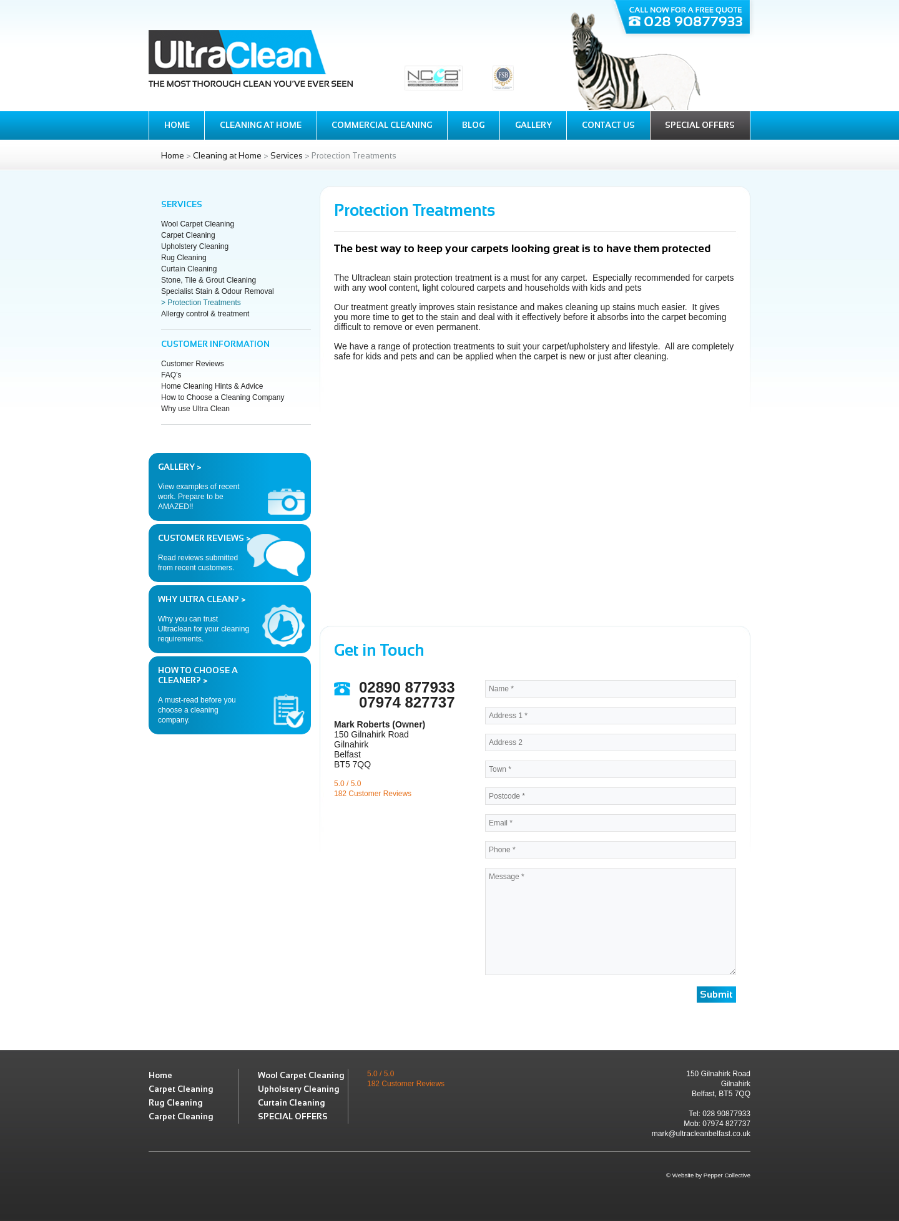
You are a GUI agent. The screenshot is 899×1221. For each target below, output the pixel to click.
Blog (473, 125)
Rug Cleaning (184, 257)
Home (177, 125)
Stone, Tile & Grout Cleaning (208, 280)
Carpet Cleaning (188, 235)
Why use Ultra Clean (195, 408)
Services (286, 155)
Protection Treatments (203, 302)
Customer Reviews (192, 363)
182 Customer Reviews (372, 793)
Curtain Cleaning (189, 269)
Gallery (533, 125)
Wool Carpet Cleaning (197, 224)
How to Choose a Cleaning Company (222, 397)
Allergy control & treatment (205, 313)
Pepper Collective (727, 1175)
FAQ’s (171, 375)
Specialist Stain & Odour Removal (217, 291)
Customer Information (215, 344)
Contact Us (608, 125)
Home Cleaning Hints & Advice (212, 386)
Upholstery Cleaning (194, 246)
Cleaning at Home (261, 125)
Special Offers (700, 125)
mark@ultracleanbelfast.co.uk (701, 1133)
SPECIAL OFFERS (293, 1116)
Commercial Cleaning (382, 125)
